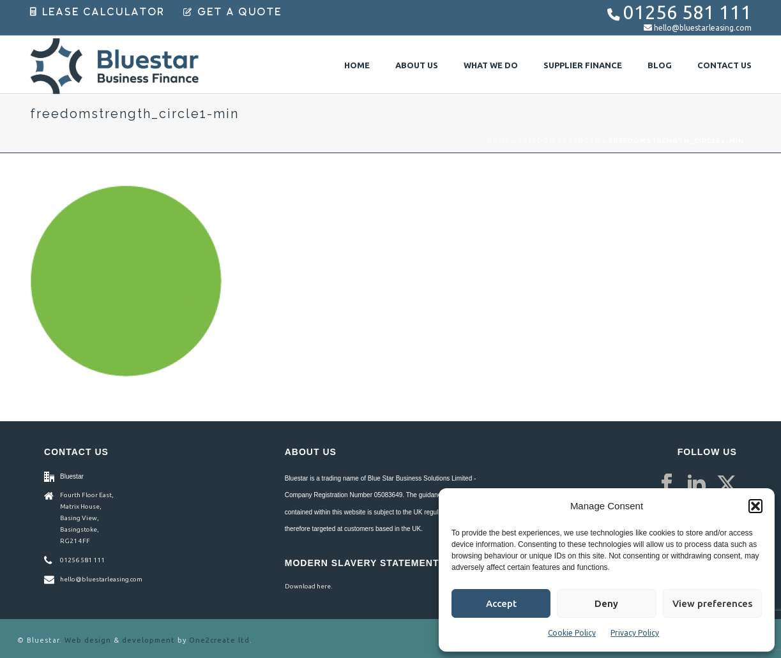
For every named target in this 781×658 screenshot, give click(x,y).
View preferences (712, 603)
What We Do (491, 65)
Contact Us (724, 65)
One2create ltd (219, 640)
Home (357, 65)
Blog (660, 65)
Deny (606, 603)
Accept (501, 603)
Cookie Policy (572, 633)
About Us (416, 65)
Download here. (308, 586)
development (148, 640)
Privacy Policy (634, 633)
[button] (755, 506)
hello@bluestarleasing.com (703, 28)
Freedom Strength (559, 140)
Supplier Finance (582, 65)
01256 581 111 (687, 12)
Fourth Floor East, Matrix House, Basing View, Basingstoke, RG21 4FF (87, 517)
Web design (87, 640)
